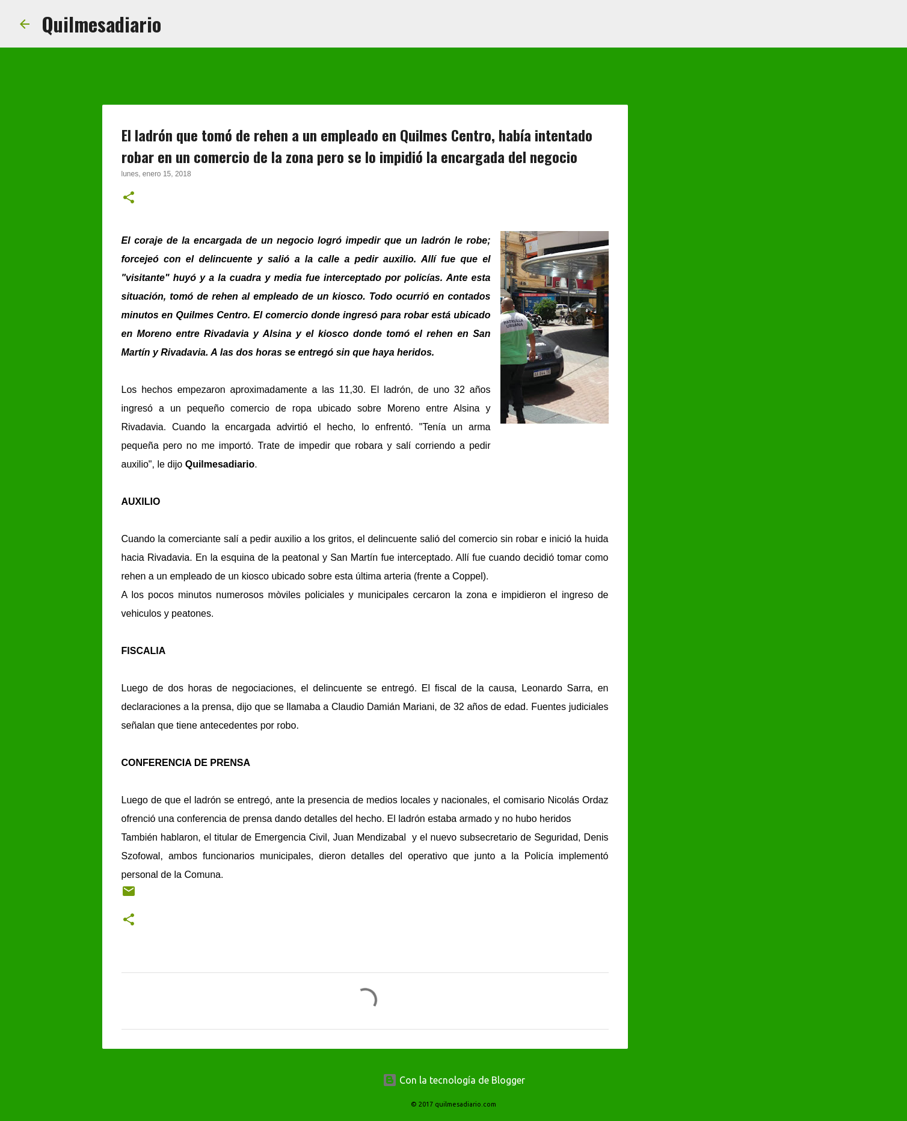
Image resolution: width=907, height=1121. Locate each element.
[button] (128, 198)
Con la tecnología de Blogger (454, 1080)
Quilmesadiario (101, 24)
